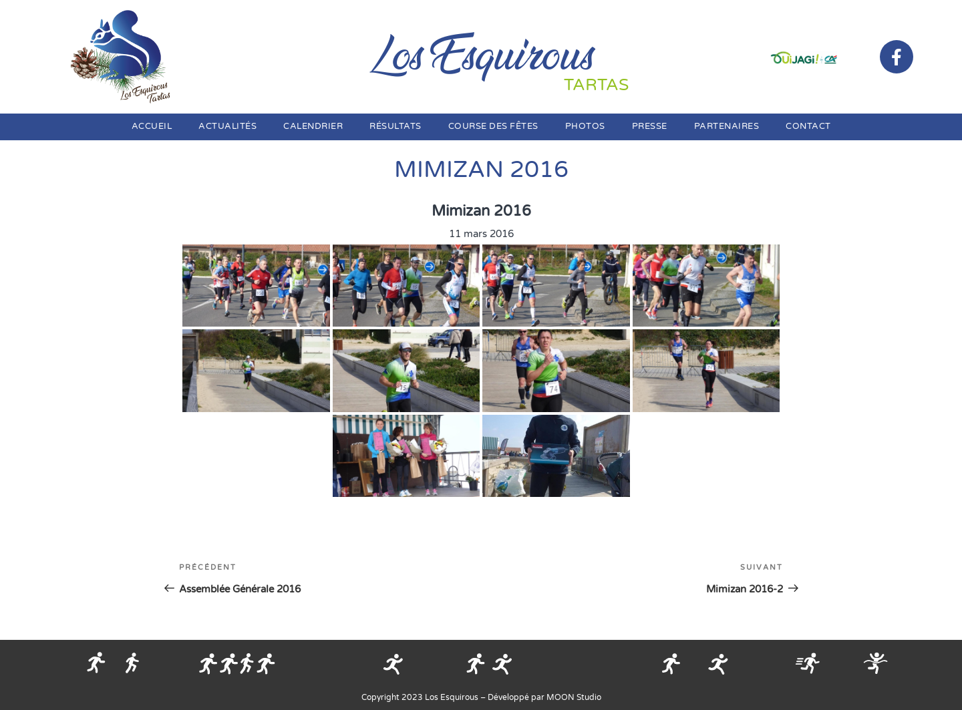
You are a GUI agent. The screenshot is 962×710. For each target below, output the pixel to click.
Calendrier (313, 126)
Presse (649, 126)
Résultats (395, 126)
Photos (585, 126)
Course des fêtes (493, 126)
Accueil (152, 126)
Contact (808, 126)
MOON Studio (573, 697)
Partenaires (727, 126)
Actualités (227, 126)
